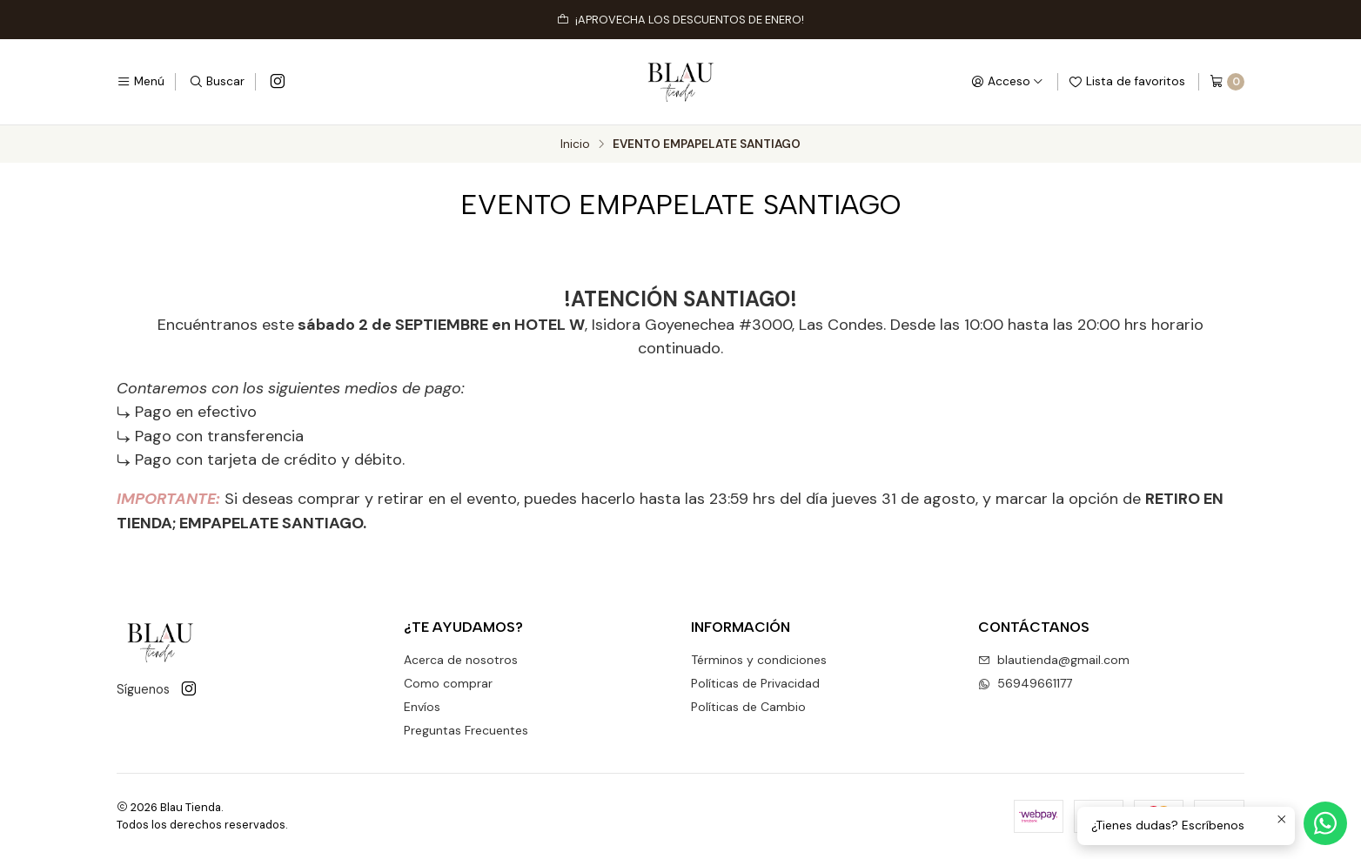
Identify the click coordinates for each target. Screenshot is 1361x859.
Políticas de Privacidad (755, 683)
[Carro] (1227, 82)
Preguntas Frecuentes (466, 730)
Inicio (575, 144)
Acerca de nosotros (461, 660)
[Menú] (140, 82)
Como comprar (448, 683)
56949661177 (1025, 683)
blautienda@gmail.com (1054, 660)
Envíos (422, 707)
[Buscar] (217, 82)
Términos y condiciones (759, 660)
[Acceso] (1007, 82)
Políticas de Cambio (748, 707)
